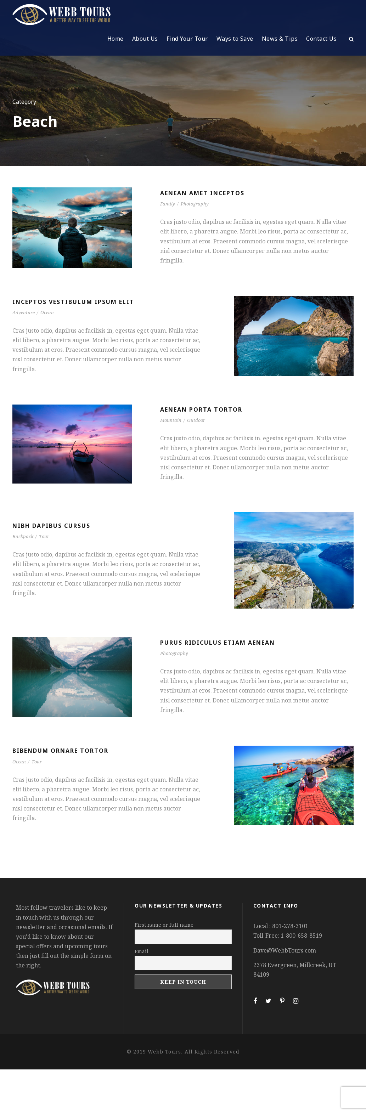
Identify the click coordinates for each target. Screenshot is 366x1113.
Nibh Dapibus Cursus (51, 526)
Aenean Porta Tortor (201, 409)
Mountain (170, 420)
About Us (145, 39)
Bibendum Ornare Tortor (60, 751)
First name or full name (164, 924)
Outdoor (196, 420)
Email (141, 951)
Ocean (47, 312)
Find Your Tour (187, 39)
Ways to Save (234, 39)
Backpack (22, 536)
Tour (44, 536)
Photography (195, 203)
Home (115, 39)
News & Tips (280, 39)
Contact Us (321, 39)
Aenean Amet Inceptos (202, 193)
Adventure (23, 312)
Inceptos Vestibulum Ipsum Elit (73, 302)
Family (167, 203)
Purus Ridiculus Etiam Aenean (217, 642)
